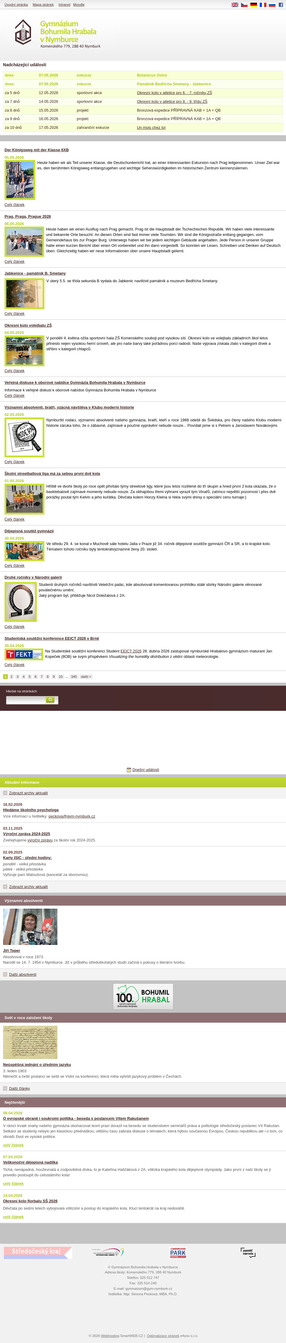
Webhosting (110, 1336)
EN (237, 5)
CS (246, 5)
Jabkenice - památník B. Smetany (35, 273)
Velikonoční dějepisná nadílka (30, 1162)
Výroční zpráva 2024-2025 (26, 834)
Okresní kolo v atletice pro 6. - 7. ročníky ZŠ (174, 92)
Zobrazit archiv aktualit (28, 793)
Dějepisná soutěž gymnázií (29, 531)
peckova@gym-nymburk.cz (72, 816)
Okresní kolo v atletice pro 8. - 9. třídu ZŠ (172, 101)
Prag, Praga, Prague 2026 (28, 216)
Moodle (79, 4)
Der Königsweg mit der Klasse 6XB (37, 150)
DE (255, 5)
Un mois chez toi (151, 127)
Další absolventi (22, 974)
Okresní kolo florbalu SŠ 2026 (30, 1201)
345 (74, 676)
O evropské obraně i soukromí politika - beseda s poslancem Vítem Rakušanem (76, 1118)
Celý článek (14, 204)
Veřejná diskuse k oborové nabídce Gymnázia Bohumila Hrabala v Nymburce (75, 382)
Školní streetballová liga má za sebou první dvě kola (52, 473)
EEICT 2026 (131, 651)
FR (265, 5)
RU (274, 5)
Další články (19, 1088)
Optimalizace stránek (163, 1336)
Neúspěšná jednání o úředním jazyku (37, 1064)
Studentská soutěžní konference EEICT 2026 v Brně (52, 638)
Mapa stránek (43, 4)
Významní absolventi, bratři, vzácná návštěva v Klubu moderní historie (69, 407)
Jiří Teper (11, 950)
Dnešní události (145, 769)
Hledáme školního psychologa (31, 810)
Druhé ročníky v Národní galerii (33, 577)
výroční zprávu (40, 840)
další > (86, 676)
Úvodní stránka (16, 4)
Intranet (64, 4)
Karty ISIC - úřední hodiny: (27, 857)
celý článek (13, 1145)
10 (61, 676)
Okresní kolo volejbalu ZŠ (28, 325)
